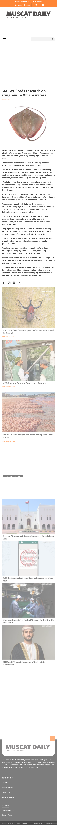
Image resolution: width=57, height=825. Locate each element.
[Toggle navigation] (5, 39)
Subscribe (18, 5)
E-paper (27, 5)
